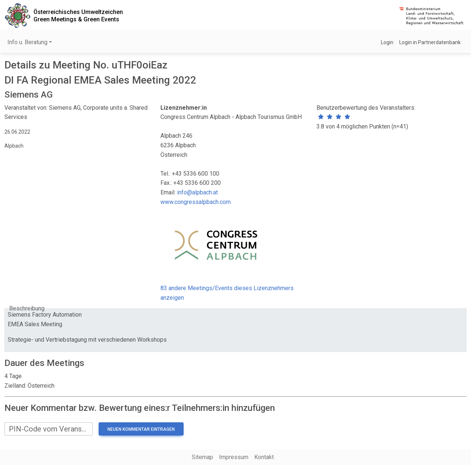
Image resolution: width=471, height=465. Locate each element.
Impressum (233, 457)
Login (387, 42)
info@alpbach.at (197, 192)
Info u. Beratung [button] (27, 42)
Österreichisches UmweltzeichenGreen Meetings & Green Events (78, 15)
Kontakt (264, 457)
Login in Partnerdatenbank (430, 42)
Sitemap (202, 457)
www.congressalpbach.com (195, 201)
